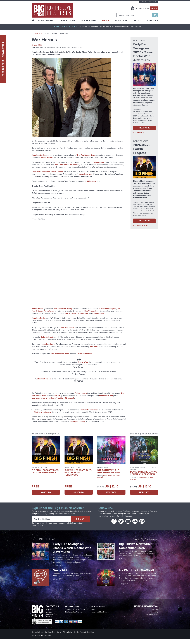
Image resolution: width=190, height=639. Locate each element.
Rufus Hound (108, 475)
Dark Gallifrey (102, 467)
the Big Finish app (77, 421)
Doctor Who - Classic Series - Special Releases (143, 468)
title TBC (57, 395)
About (137, 20)
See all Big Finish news (145, 539)
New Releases (41, 47)
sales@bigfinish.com (76, 612)
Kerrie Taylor (70, 313)
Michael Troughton (142, 477)
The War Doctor (67, 327)
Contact (152, 20)
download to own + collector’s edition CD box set (53, 398)
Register (152, 2)
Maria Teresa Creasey (63, 308)
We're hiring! (62, 570)
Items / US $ (142, 8)
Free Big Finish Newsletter (3, 59)
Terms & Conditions (87, 632)
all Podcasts (140, 225)
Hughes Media (45, 635)
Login (144, 2)
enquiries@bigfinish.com (100, 612)
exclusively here (85, 174)
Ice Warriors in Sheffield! (137, 570)
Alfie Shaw (91, 181)
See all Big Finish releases (143, 433)
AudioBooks (46, 20)
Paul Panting (82, 313)
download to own (106, 395)
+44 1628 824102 (79, 609)
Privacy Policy (37, 525)
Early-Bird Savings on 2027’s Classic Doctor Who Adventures (72, 548)
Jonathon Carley (39, 155)
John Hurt (93, 346)
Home (47, 33)
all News (137, 133)
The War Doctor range (89, 409)
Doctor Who (83, 362)
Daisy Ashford (99, 162)
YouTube (130, 513)
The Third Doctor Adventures (67, 164)
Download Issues (152, 614)
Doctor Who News (53, 47)
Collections (67, 20)
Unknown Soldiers (84, 353)
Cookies (76, 632)
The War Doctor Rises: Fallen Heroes (47, 171)
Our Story (155, 610)
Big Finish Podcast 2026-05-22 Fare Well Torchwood (78, 472)
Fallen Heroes (47, 157)
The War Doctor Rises (86, 155)
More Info (46, 492)
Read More (144, 127)
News (105, 20)
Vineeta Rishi (98, 313)
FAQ (156, 612)
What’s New (88, 20)
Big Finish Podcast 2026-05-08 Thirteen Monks (45, 471)
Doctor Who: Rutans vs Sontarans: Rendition (143, 473)
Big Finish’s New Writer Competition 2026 (135, 546)
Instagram (122, 513)
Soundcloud (141, 513)
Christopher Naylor (107, 308)
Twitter (114, 513)
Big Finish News (44, 539)
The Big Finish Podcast (40, 467)
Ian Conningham (92, 311)
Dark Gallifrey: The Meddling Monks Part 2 (110, 471)
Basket (154, 8)
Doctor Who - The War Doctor (71, 47)
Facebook (107, 513)
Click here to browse (42, 412)
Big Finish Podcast (124, 516)
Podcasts (121, 20)
